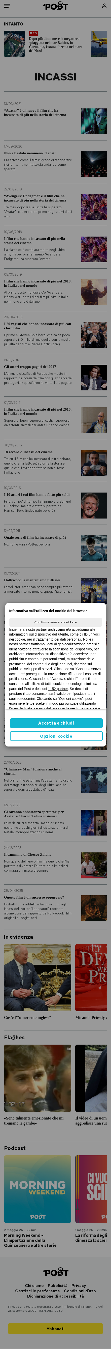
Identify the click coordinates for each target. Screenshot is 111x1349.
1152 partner (58, 689)
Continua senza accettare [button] (55, 622)
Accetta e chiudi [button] (56, 723)
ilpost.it (78, 694)
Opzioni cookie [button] (56, 736)
